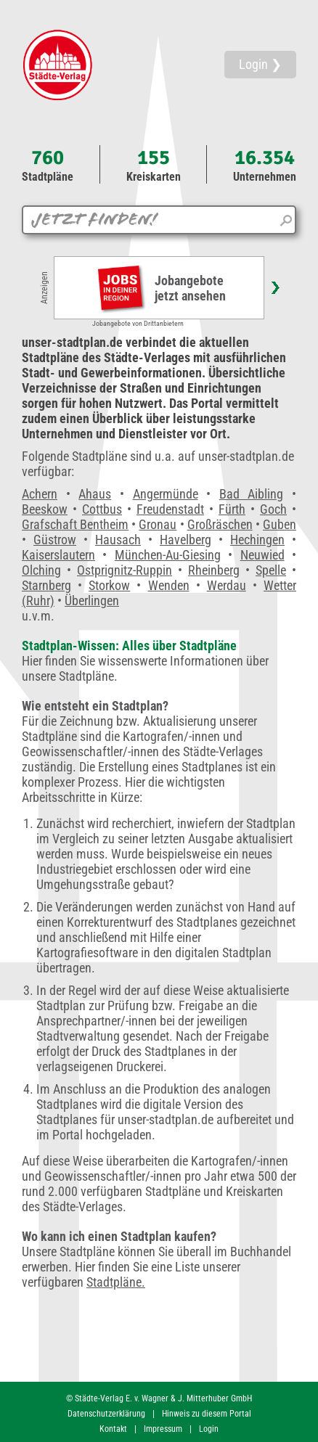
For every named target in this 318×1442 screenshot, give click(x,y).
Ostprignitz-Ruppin (124, 570)
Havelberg (185, 539)
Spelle (271, 570)
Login (209, 1429)
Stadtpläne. (115, 1282)
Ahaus (94, 493)
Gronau (157, 524)
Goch (273, 509)
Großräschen (220, 524)
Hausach (118, 539)
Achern (39, 493)
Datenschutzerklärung (106, 1414)
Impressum (163, 1429)
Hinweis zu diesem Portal (206, 1414)
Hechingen (257, 539)
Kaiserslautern (58, 554)
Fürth (232, 509)
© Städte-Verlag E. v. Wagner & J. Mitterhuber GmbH (159, 1398)
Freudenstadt (170, 509)
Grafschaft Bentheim (75, 524)
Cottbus (102, 509)
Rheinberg (214, 570)
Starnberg (46, 585)
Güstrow (54, 539)
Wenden (168, 585)
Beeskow (45, 509)
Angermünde (165, 493)
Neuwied (262, 554)
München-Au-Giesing (168, 554)
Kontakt (113, 1429)
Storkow (109, 585)
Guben (279, 524)
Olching (41, 570)
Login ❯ (260, 64)
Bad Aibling (251, 493)
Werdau (226, 585)
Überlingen (92, 600)
